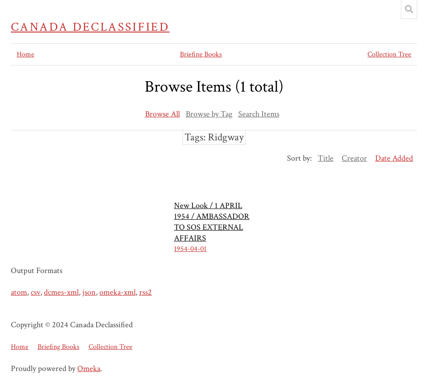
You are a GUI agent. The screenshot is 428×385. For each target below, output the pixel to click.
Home (25, 54)
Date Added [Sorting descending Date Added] (394, 158)
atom (19, 292)
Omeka (88, 368)
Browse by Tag (209, 114)
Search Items (258, 114)
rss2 (145, 292)
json (89, 292)
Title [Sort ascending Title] (326, 158)
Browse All (162, 114)
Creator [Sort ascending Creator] (354, 158)
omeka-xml (117, 292)
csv (35, 292)
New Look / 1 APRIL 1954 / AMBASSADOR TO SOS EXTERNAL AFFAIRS (211, 221)
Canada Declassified (90, 27)
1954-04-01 (190, 249)
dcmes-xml (61, 292)
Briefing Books (201, 54)
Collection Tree (389, 54)
